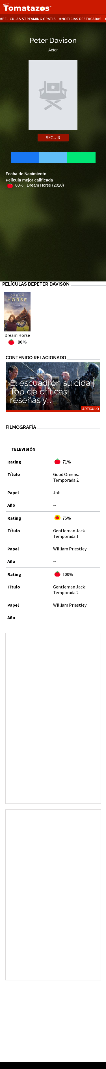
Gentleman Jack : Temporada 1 (69, 533)
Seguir (53, 137)
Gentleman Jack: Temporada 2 (69, 589)
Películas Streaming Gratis (29, 18)
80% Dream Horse (39, 185)
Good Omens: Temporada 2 (66, 477)
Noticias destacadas (81, 18)
